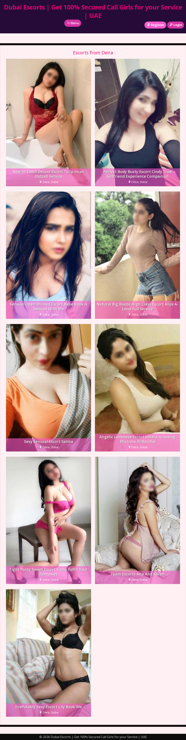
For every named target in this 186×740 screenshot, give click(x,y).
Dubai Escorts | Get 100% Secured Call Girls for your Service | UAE (93, 11)
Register (155, 25)
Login (175, 25)
